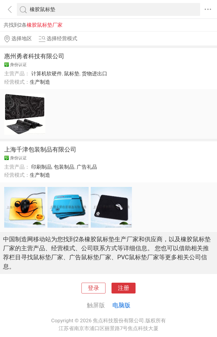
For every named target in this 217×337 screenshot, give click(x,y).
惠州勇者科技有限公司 (34, 56)
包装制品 (64, 167)
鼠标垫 (71, 74)
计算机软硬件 (46, 74)
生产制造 (40, 82)
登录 (93, 288)
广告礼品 (87, 167)
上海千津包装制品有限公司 (40, 149)
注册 (123, 288)
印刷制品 (41, 167)
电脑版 (121, 305)
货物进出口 (94, 74)
